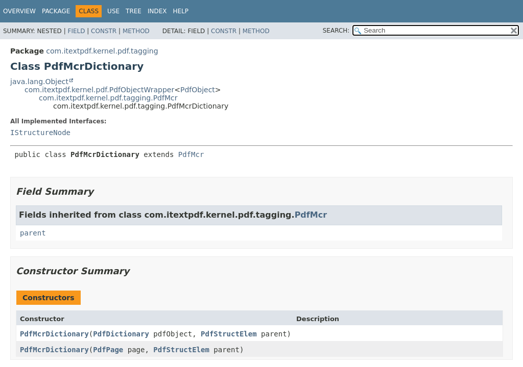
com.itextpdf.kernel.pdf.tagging (102, 51)
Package (56, 11)
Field (76, 31)
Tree (133, 11)
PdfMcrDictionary (54, 334)
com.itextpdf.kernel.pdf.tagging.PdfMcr (108, 98)
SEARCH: (336, 30)
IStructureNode (40, 132)
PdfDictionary (121, 334)
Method (136, 31)
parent (33, 233)
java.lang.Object (39, 81)
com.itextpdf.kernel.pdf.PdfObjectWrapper (99, 90)
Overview (19, 11)
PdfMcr (191, 154)
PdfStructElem (229, 334)
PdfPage (108, 350)
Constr (103, 31)
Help (180, 11)
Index (157, 11)
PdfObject (197, 90)
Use (113, 11)
